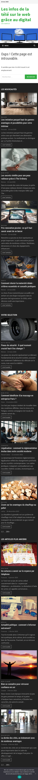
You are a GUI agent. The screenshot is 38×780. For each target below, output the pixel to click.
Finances (4, 445)
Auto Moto (5, 342)
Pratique (4, 568)
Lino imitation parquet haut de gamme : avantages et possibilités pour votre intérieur (18, 122)
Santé (3, 280)
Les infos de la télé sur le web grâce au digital (16, 14)
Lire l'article (6, 145)
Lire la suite (6, 367)
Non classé (5, 681)
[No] (35, 774)
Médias (4, 622)
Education (5, 735)
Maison (4, 117)
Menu (5, 46)
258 (7, 531)
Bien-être (5, 173)
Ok (19, 777)
